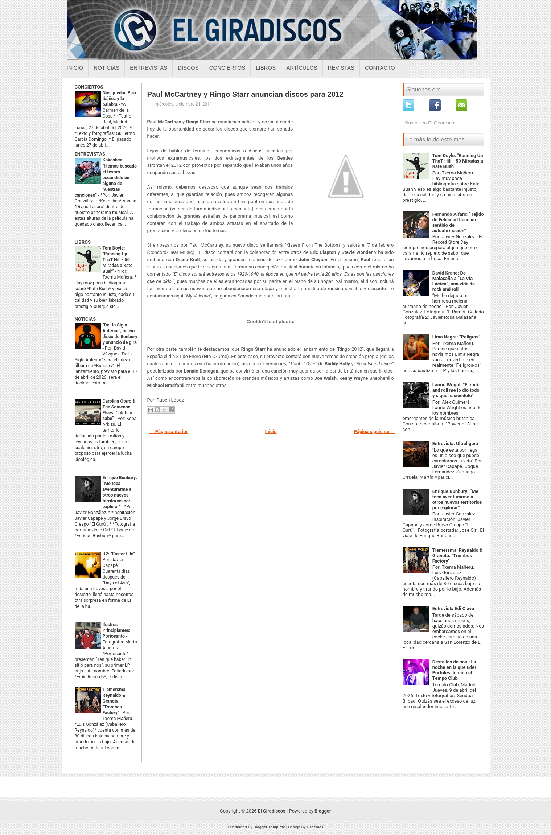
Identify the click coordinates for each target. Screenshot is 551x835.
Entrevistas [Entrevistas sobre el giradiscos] (148, 68)
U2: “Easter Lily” (119, 553)
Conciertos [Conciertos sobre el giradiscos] (227, 68)
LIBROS (83, 242)
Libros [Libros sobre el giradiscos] (266, 68)
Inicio (75, 68)
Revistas (341, 68)
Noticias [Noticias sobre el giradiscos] (106, 68)
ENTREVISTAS (90, 154)
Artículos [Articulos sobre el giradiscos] (301, 68)
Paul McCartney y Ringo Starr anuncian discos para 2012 (245, 94)
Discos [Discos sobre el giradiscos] (188, 68)
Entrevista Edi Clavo (453, 608)
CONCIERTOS (89, 87)
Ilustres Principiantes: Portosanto (117, 630)
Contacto (380, 68)
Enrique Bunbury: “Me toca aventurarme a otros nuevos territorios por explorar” (457, 499)
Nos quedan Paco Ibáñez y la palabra (120, 98)
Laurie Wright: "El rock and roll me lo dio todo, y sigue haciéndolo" (456, 390)
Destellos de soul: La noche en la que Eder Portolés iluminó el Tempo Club (454, 670)
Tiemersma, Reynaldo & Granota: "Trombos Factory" (115, 701)
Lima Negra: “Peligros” (456, 337)
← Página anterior (168, 431)
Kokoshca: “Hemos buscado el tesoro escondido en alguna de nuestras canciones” (106, 177)
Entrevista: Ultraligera (455, 443)
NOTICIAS (85, 319)
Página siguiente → (374, 431)
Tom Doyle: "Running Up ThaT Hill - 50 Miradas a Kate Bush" (118, 260)
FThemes (315, 827)
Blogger (322, 811)
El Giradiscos (271, 811)
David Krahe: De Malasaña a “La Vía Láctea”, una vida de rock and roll (453, 281)
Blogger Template (269, 827)
